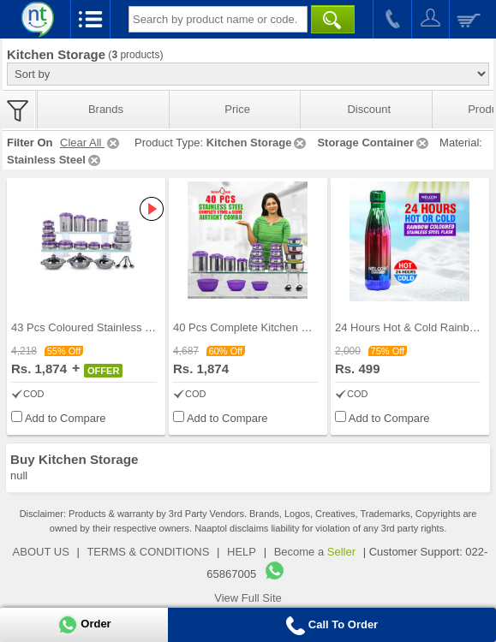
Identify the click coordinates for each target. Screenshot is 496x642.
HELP (241, 551)
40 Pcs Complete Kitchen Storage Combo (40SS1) (298, 327)
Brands (105, 109)
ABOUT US (41, 551)
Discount (369, 109)
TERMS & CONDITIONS (148, 551)
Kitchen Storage (257, 142)
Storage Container (374, 142)
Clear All (91, 142)
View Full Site (248, 597)
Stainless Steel (55, 159)
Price (237, 109)
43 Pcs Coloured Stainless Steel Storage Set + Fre (136, 327)
